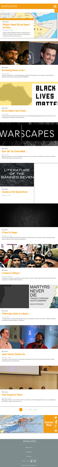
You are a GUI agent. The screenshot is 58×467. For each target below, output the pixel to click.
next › (30, 409)
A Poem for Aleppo (9, 232)
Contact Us (29, 452)
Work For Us (29, 447)
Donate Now (49, 423)
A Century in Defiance (11, 273)
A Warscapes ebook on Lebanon (15, 314)
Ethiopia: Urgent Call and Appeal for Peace (16, 26)
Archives (29, 456)
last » (35, 409)
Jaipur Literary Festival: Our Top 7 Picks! (19, 354)
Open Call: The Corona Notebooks (15, 151)
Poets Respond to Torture (12, 395)
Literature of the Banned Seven (15, 192)
